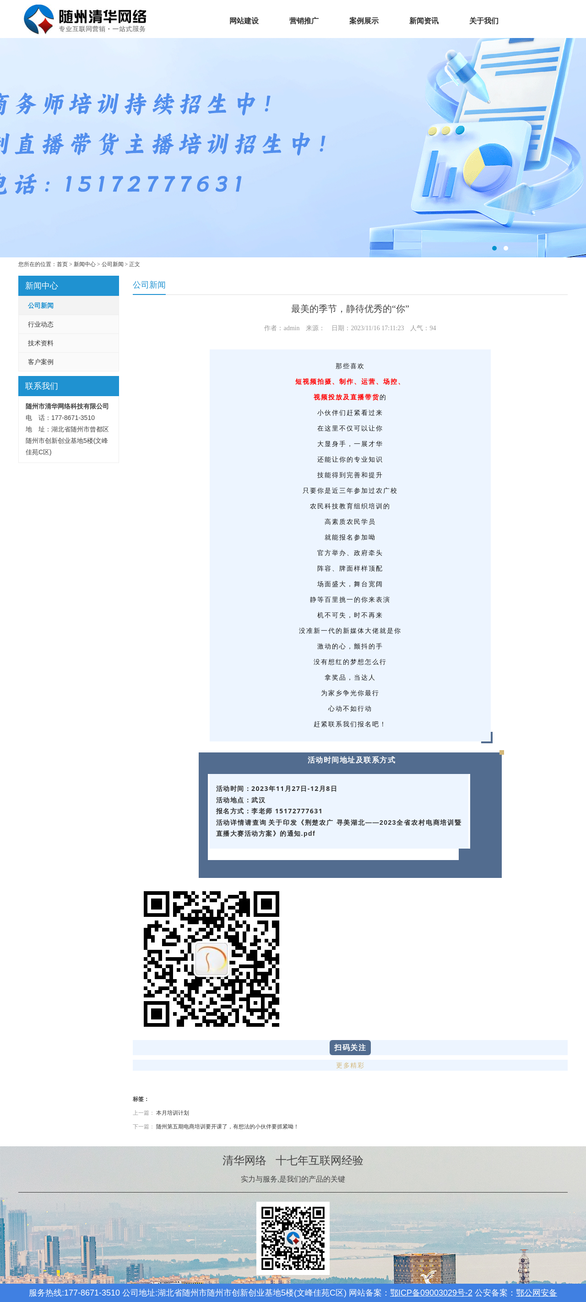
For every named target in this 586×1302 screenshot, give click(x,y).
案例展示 (364, 21)
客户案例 (41, 361)
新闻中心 (85, 264)
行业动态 (41, 324)
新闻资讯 (424, 21)
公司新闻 (113, 264)
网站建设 (244, 21)
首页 (184, 21)
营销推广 (304, 21)
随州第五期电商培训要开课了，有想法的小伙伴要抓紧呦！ (227, 1126)
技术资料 (41, 343)
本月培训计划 (172, 1113)
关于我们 (484, 21)
